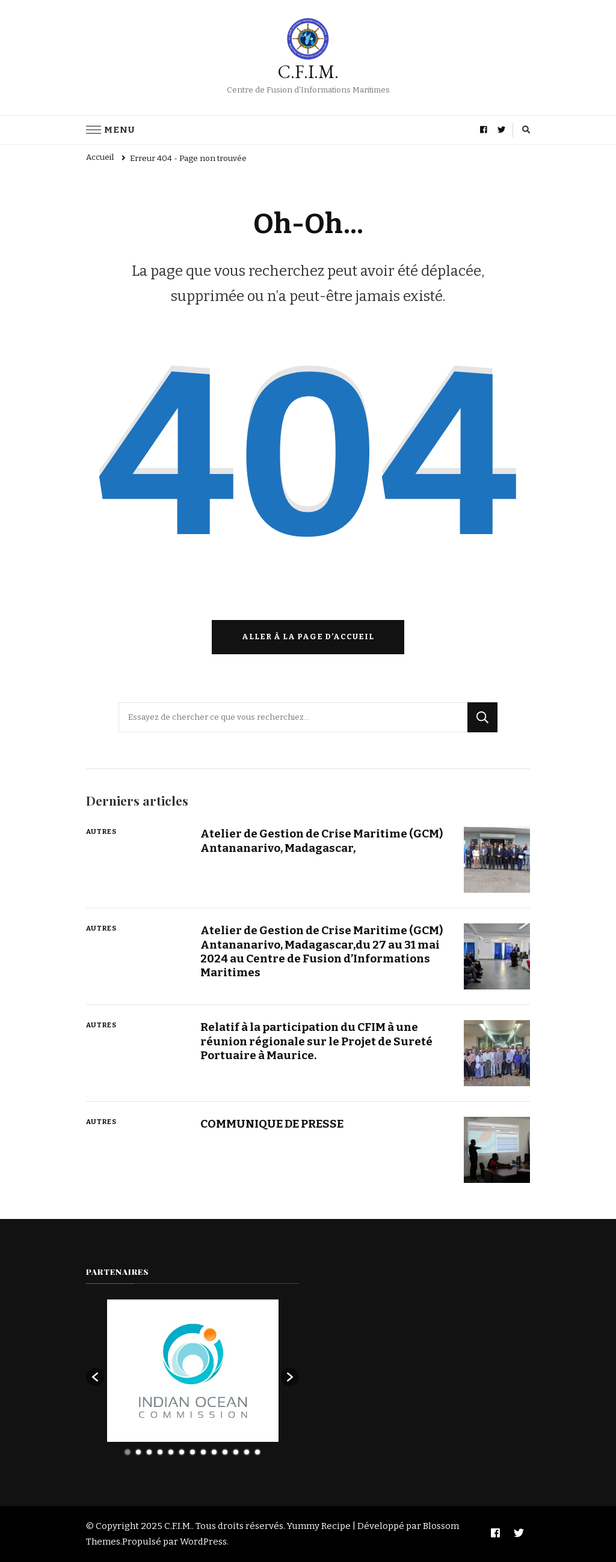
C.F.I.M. (308, 72)
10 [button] (225, 1452)
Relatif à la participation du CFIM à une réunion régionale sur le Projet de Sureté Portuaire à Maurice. (316, 1041)
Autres (101, 831)
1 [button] (127, 1452)
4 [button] (160, 1452)
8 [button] (203, 1452)
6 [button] (181, 1452)
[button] (95, 1377)
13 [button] (257, 1452)
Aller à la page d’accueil (308, 637)
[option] (193, 1370)
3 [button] (149, 1452)
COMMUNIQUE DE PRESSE (271, 1124)
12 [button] (246, 1452)
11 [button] (235, 1452)
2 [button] (138, 1452)
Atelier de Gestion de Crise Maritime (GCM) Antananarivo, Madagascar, (321, 840)
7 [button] (192, 1452)
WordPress (203, 1541)
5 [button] (170, 1452)
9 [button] (214, 1452)
